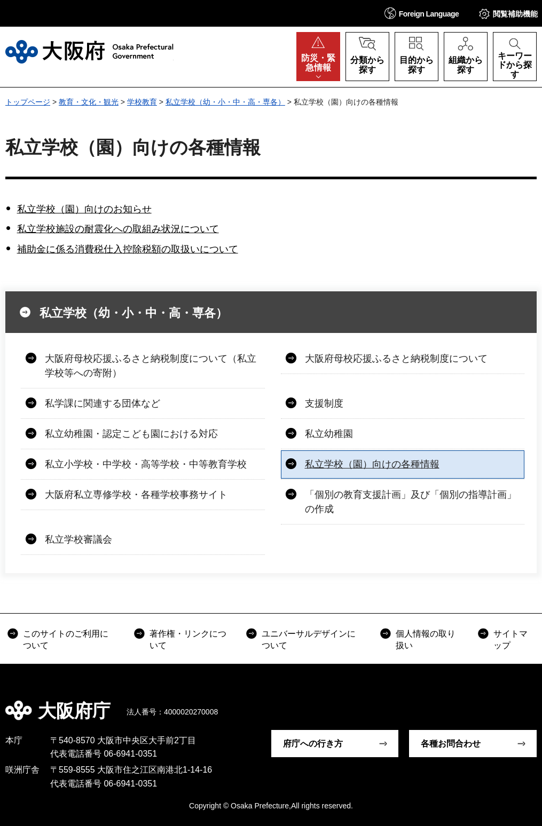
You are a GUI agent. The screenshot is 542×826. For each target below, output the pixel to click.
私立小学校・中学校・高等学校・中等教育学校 (146, 464)
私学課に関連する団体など (102, 403)
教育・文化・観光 (89, 102)
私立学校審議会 (78, 539)
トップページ (27, 102)
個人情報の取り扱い (425, 639)
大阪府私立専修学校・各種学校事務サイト (136, 494)
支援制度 (324, 403)
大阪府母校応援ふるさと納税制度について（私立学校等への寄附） (150, 365)
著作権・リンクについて (188, 639)
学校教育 (142, 102)
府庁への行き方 (313, 743)
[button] (421, 13)
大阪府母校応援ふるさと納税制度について (396, 358)
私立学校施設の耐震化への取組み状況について (118, 229)
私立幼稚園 (329, 433)
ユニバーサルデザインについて (309, 639)
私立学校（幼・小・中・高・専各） (225, 102)
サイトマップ (510, 639)
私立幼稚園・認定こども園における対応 (131, 433)
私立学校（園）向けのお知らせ (84, 209)
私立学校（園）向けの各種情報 (372, 464)
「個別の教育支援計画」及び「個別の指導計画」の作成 (410, 501)
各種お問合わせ (451, 743)
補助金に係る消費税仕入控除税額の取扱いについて (127, 249)
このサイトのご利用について (65, 639)
